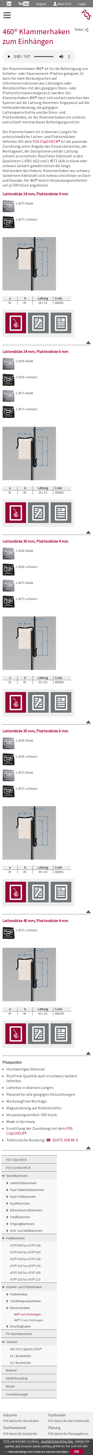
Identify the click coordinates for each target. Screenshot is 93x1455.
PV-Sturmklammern (19, 1334)
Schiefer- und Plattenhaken (24, 1287)
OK (76, 1452)
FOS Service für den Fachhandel (68, 1421)
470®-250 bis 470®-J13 (25, 1279)
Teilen (81, 30)
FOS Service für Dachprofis (20, 1434)
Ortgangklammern (22, 1224)
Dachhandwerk (14, 1427)
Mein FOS (62, 4)
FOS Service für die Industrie (21, 1421)
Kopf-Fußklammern (23, 1197)
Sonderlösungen (17, 1394)
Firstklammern (15, 1238)
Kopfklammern (20, 1203)
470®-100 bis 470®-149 (25, 1259)
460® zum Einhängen (27, 1314)
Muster (10, 1386)
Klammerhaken (20, 1308)
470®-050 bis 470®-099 (25, 1252)
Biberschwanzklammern (26, 1210)
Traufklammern (20, 1217)
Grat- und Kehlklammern (26, 1231)
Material (11, 1370)
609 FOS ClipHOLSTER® (25, 1349)
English (41, 4)
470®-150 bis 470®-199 (25, 1266)
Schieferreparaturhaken (25, 1301)
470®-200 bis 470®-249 (25, 1273)
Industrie (10, 1415)
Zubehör (12, 1342)
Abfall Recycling (16, 1378)
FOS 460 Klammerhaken (38, 56)
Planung (54, 1427)
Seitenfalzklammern (23, 1183)
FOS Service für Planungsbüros (68, 1434)
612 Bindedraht (20, 1363)
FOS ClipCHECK (16, 1160)
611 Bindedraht (20, 1356)
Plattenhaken (19, 1294)
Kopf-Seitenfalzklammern (27, 1190)
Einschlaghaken (20, 1326)
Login (82, 4)
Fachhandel (56, 1415)
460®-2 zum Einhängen (28, 1320)
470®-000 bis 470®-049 (25, 1245)
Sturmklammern (17, 1176)
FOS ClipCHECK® (46, 141)
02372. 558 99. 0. (66, 1140)
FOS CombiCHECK (18, 1168)
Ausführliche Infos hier (57, 1441)
